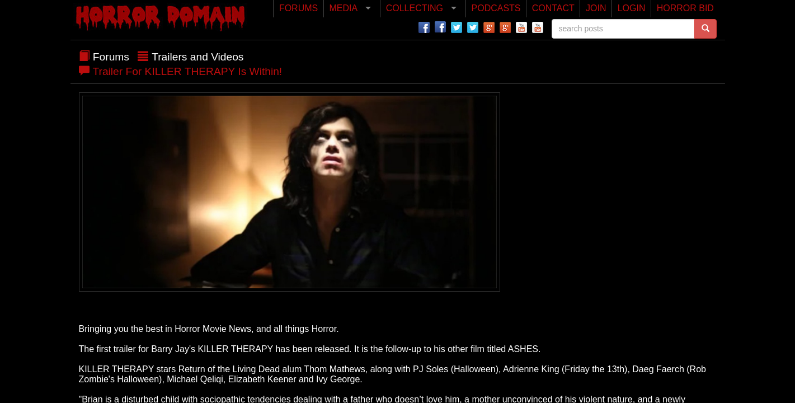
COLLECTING (414, 8)
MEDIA (343, 8)
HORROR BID (685, 8)
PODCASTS (496, 8)
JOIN (596, 8)
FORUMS (298, 8)
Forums (111, 57)
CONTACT (553, 8)
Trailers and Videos (197, 57)
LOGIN (632, 8)
